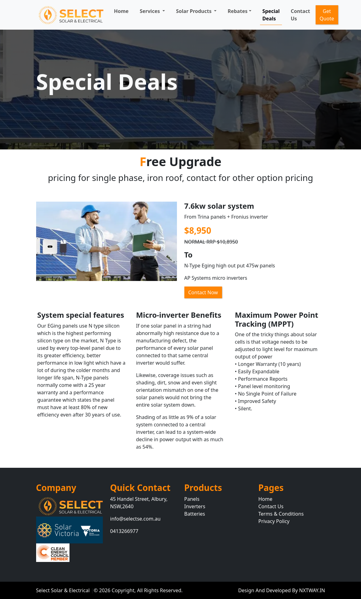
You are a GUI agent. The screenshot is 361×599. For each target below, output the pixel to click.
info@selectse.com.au (135, 518)
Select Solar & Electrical (63, 590)
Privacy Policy (274, 521)
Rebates (237, 11)
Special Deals (271, 15)
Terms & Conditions (281, 513)
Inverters (194, 506)
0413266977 (124, 531)
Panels (191, 499)
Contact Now (203, 292)
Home (121, 11)
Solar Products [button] (194, 11)
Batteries (194, 513)
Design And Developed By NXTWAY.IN (281, 590)
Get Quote (327, 15)
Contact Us (300, 15)
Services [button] (150, 11)
